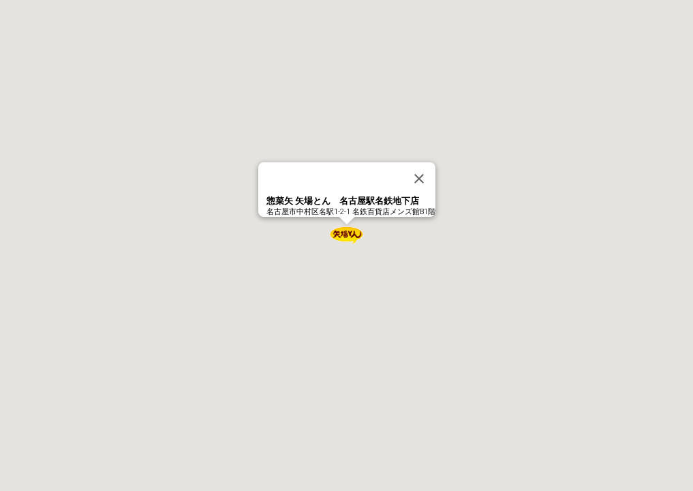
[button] (347, 235)
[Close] (419, 178)
